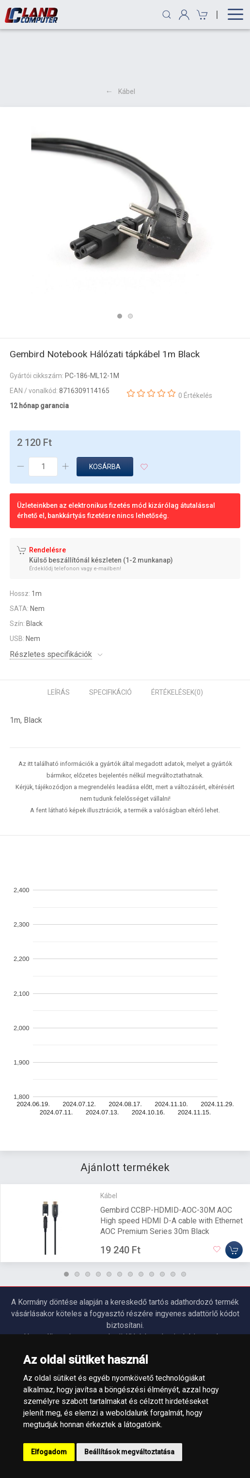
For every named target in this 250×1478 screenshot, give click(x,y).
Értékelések (177, 645)
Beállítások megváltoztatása (129, 1452)
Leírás (58, 645)
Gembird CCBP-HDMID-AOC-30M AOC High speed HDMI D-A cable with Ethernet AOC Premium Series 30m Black (171, 1173)
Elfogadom (49, 1452)
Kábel (126, 44)
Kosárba (105, 420)
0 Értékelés (195, 348)
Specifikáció (110, 645)
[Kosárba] (234, 1202)
